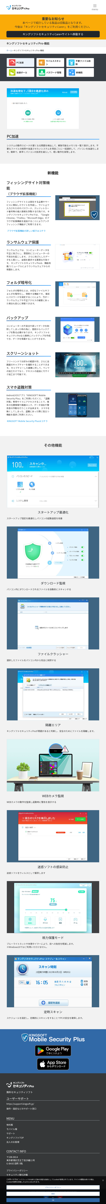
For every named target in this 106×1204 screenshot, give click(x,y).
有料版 (9, 1124)
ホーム (9, 50)
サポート (10, 1133)
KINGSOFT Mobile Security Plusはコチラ (27, 421)
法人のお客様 (12, 1142)
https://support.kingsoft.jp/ (20, 1103)
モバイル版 (11, 1129)
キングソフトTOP (15, 1137)
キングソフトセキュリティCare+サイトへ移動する (53, 34)
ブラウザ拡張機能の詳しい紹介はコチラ (26, 230)
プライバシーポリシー (17, 1170)
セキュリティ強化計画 (17, 1174)
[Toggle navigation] (95, 7)
